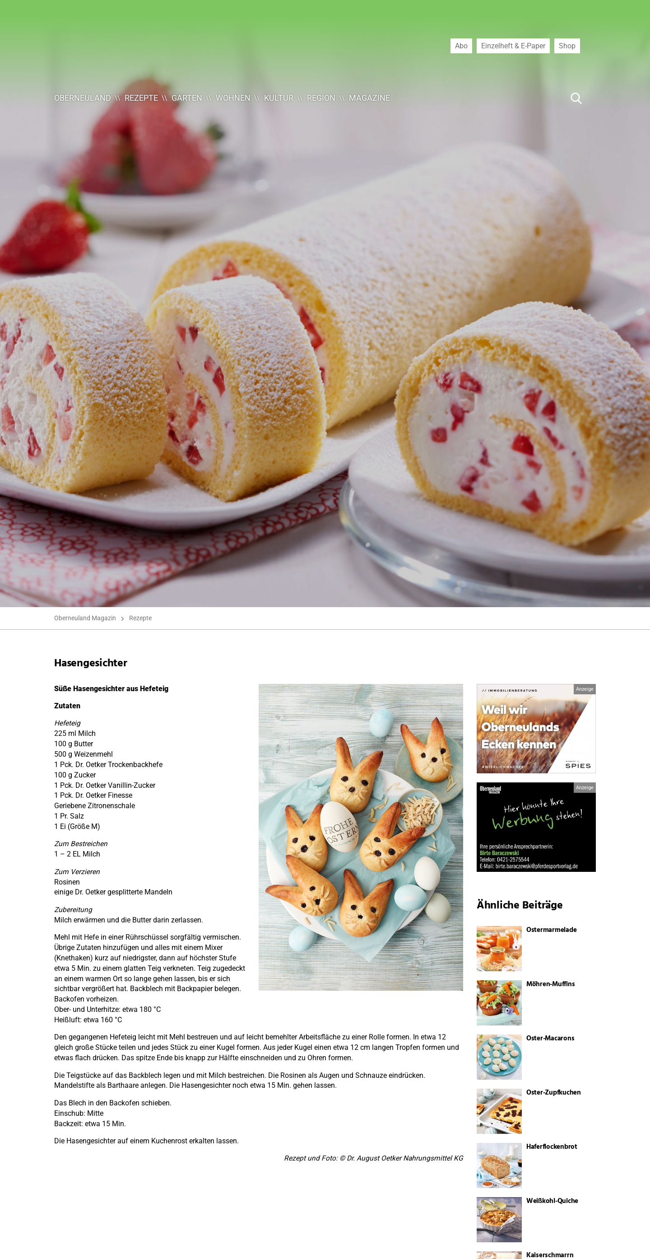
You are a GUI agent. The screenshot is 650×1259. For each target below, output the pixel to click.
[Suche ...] (549, 98)
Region (321, 98)
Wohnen (233, 98)
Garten (187, 98)
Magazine (369, 98)
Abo (461, 46)
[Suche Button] (576, 98)
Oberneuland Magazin (85, 618)
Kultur (278, 98)
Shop (567, 46)
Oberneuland (82, 98)
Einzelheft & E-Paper (513, 46)
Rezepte (141, 98)
